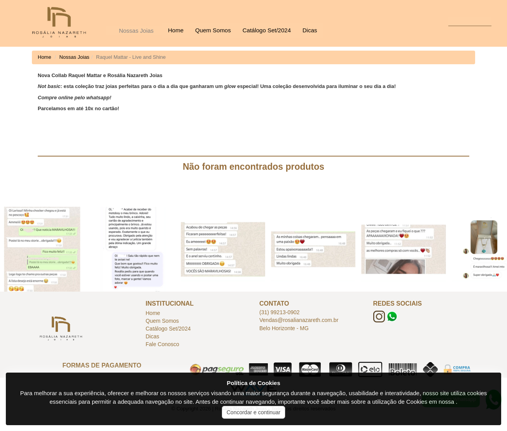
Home (176, 30)
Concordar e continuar (254, 412)
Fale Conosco (162, 344)
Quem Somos (213, 30)
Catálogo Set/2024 (267, 30)
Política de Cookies (253, 383)
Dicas (309, 30)
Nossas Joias (136, 30)
